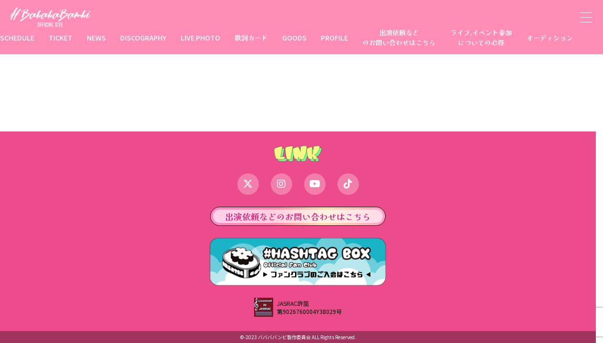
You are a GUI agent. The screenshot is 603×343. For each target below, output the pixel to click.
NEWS (96, 37)
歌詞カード (251, 37)
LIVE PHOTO (200, 37)
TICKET (60, 37)
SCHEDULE (17, 37)
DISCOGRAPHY (143, 37)
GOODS (294, 37)
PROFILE (334, 37)
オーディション (549, 37)
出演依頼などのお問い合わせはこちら (399, 37)
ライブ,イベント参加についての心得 (481, 37)
